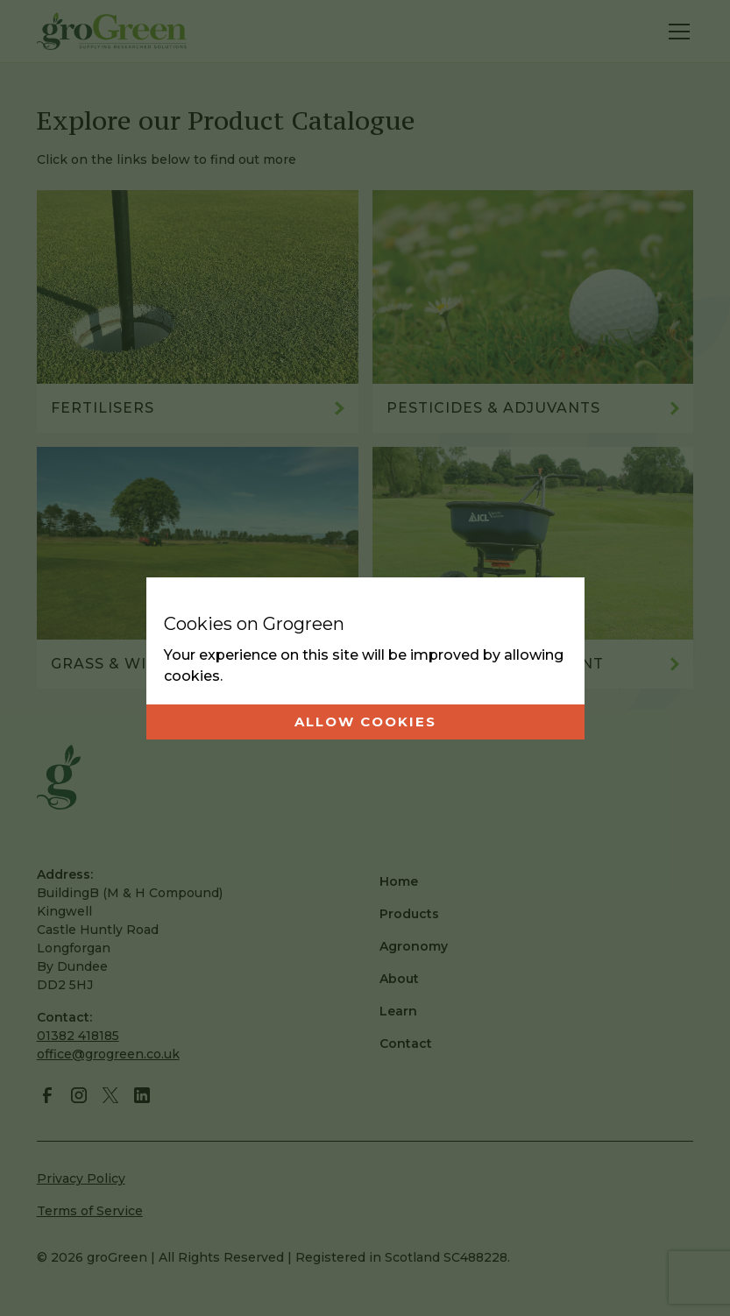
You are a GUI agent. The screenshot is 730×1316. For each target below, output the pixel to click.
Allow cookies (365, 721)
